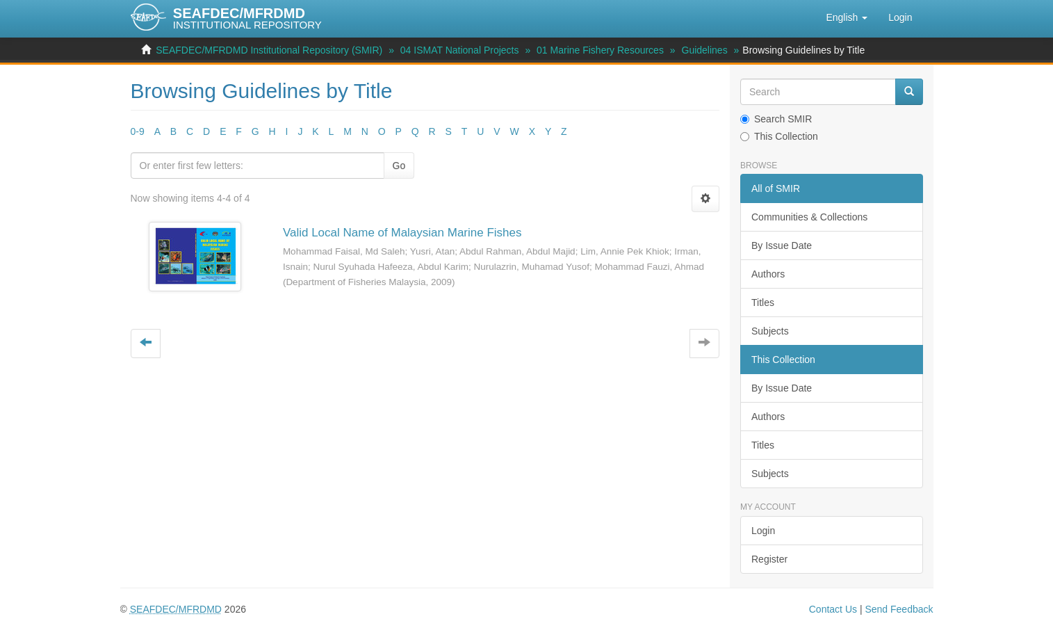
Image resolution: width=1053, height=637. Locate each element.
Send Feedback (899, 609)
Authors (768, 274)
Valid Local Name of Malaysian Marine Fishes (402, 232)
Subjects (770, 331)
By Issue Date (781, 245)
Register (769, 559)
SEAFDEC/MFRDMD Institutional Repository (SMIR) (269, 50)
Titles (762, 302)
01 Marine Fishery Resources (600, 50)
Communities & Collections (809, 217)
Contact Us (833, 609)
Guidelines (705, 50)
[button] (846, 17)
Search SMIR (776, 118)
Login (763, 530)
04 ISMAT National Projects (459, 50)
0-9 (138, 131)
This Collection (779, 136)
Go (399, 165)
